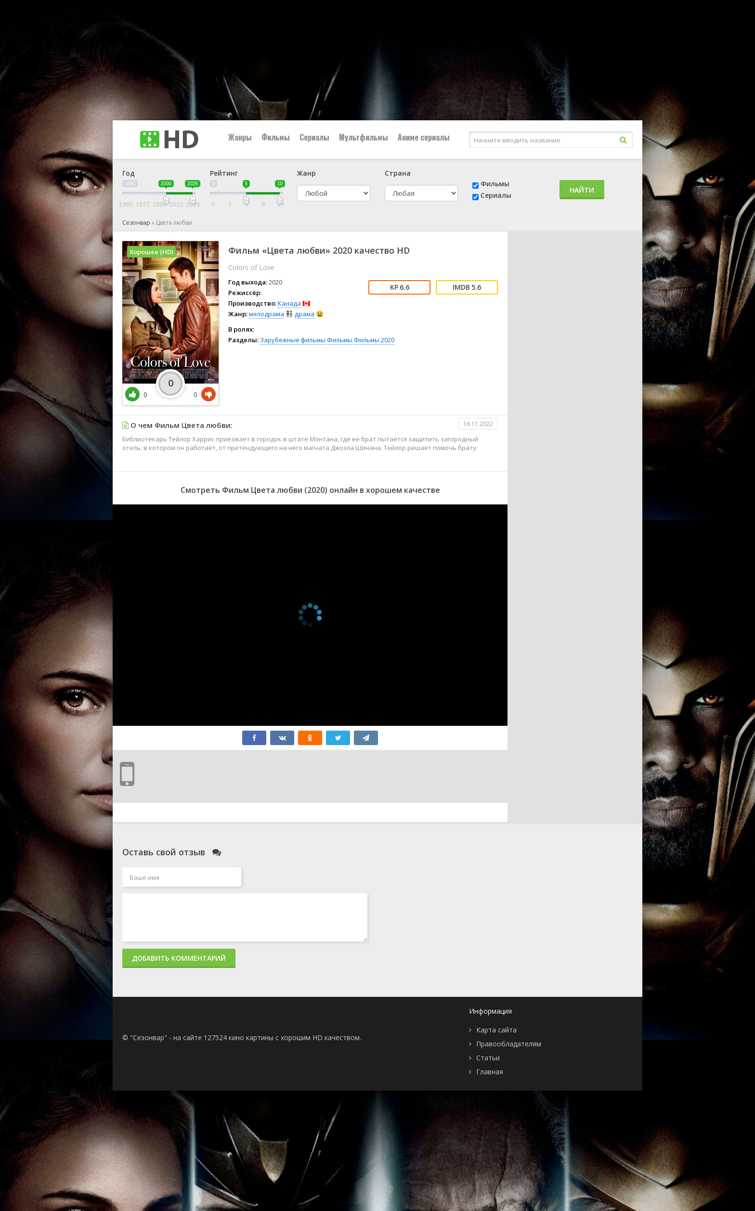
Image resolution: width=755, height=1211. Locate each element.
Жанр (306, 173)
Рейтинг (224, 173)
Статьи (488, 1057)
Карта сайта (496, 1029)
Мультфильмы (363, 137)
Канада (289, 303)
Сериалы (314, 137)
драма (304, 313)
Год (128, 173)
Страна (398, 173)
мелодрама (266, 313)
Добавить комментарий (179, 958)
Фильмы (275, 137)
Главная (489, 1071)
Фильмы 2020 (374, 339)
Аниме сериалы (424, 137)
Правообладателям (508, 1043)
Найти (582, 189)
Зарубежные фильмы (292, 339)
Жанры (240, 137)
